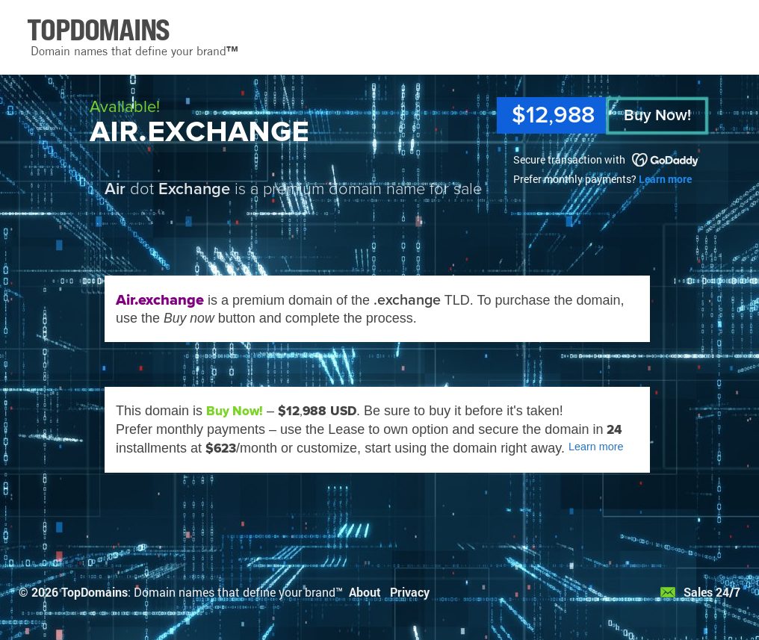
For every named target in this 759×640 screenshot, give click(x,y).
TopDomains (94, 592)
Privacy (410, 592)
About (365, 592)
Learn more (665, 179)
